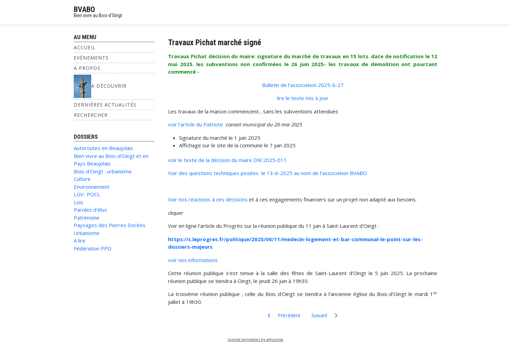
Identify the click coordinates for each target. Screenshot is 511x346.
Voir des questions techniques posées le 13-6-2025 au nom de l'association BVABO (267, 173)
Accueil (85, 47)
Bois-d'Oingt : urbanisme (103, 171)
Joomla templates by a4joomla (255, 339)
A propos (87, 68)
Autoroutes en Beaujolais (103, 148)
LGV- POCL (87, 194)
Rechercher (91, 115)
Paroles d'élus (90, 209)
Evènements (91, 57)
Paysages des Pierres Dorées (109, 225)
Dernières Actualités (105, 104)
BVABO (84, 9)
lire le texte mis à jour (303, 98)
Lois (78, 202)
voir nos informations (193, 260)
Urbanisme (86, 233)
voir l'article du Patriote (197, 124)
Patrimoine (86, 217)
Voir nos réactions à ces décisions (208, 199)
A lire (79, 240)
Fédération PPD (92, 248)
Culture (82, 178)
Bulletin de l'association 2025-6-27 (303, 85)
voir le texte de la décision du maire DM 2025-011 (227, 160)
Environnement (91, 186)
